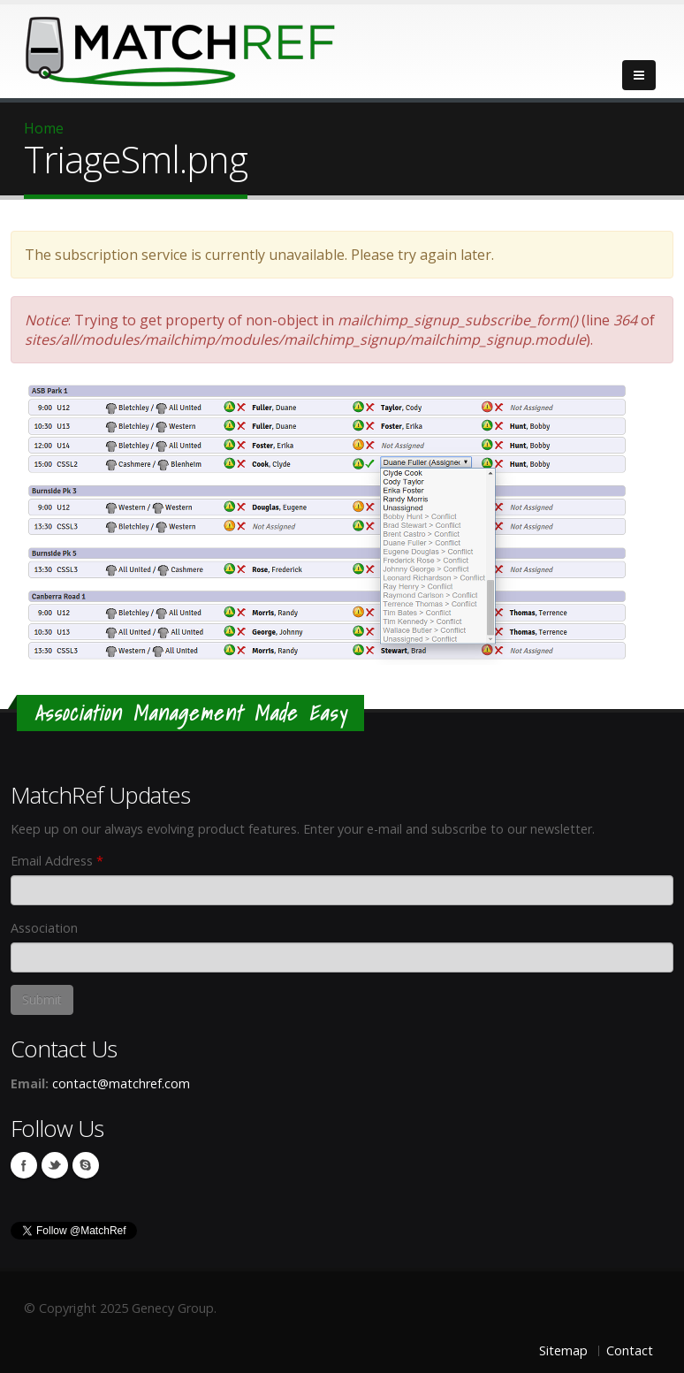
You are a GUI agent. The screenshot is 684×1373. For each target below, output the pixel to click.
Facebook (24, 1165)
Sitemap (563, 1350)
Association (44, 927)
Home (44, 128)
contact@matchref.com (121, 1083)
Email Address (57, 860)
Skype (85, 1165)
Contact (629, 1350)
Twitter (55, 1165)
